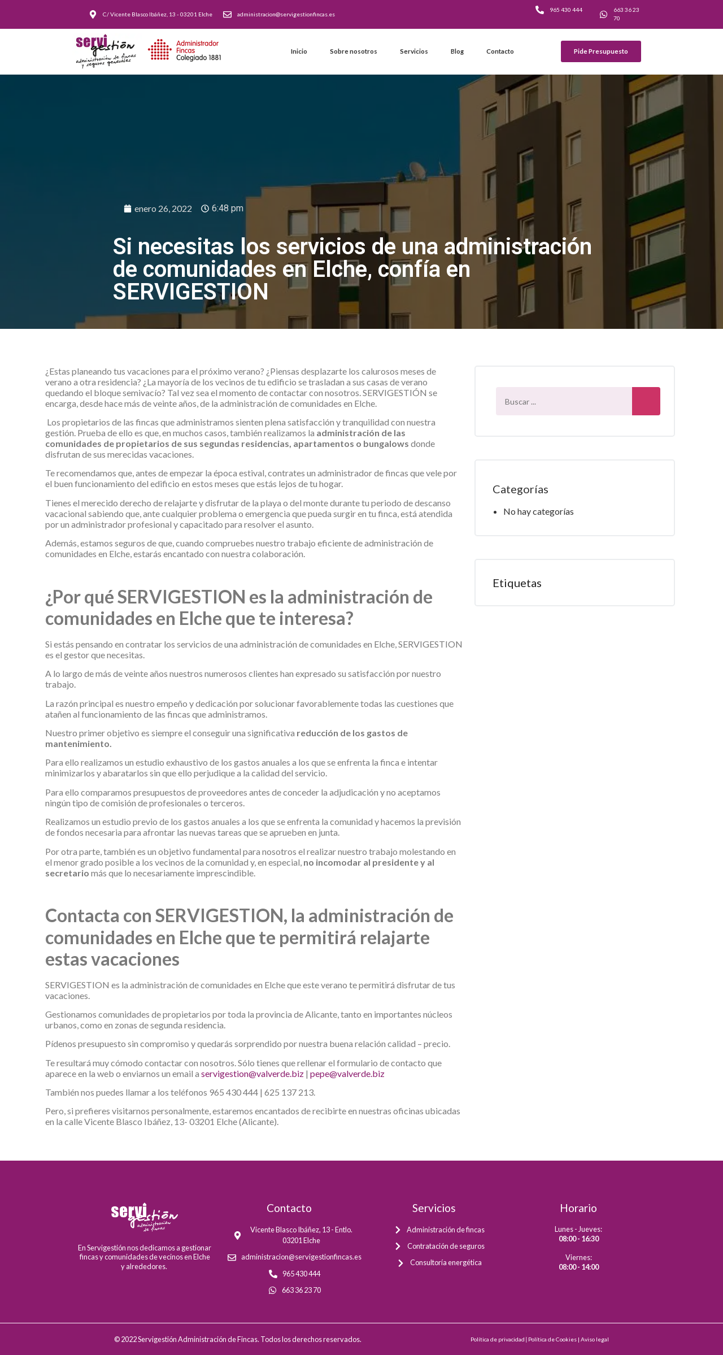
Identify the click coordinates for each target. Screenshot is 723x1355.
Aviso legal (595, 1339)
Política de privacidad (498, 1339)
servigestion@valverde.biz (252, 1073)
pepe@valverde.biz (347, 1073)
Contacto (500, 51)
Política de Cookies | (554, 1339)
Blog (457, 51)
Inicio (299, 51)
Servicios (414, 51)
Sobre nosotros (353, 51)
